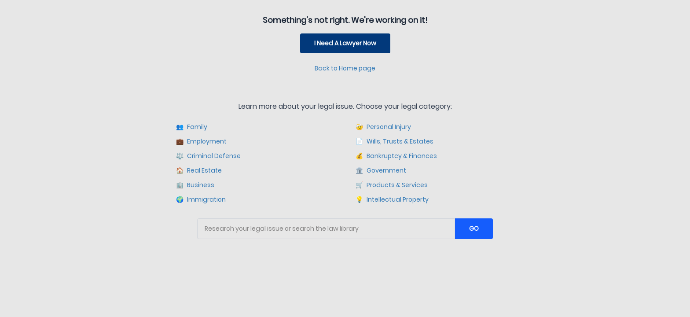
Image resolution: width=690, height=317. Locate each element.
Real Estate (199, 170)
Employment (201, 141)
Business (195, 185)
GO (474, 228)
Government (381, 170)
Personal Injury (383, 127)
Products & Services (392, 185)
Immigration (201, 199)
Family (191, 127)
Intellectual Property (392, 199)
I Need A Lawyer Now (345, 43)
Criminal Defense (208, 156)
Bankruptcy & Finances (396, 156)
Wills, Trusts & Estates (394, 141)
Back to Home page (345, 68)
